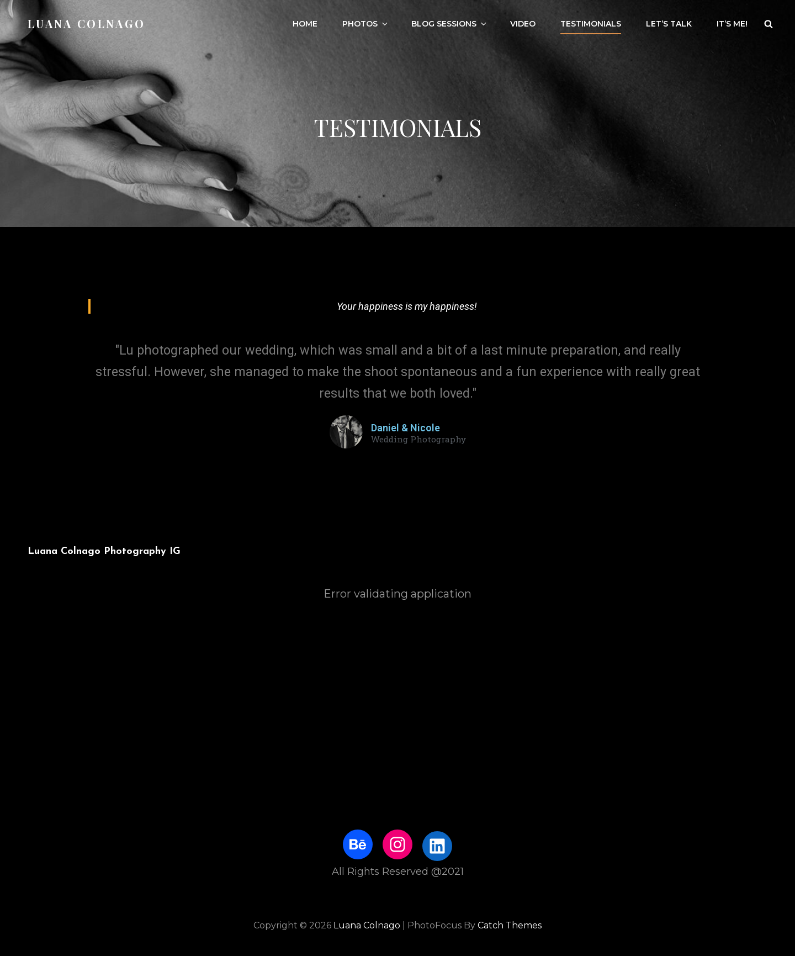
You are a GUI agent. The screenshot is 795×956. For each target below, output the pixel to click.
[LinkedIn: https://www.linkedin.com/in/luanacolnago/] (437, 846)
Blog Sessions (449, 24)
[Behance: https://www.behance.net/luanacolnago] (358, 844)
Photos (365, 24)
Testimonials (590, 24)
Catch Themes (510, 925)
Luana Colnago (86, 23)
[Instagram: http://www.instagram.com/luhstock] (397, 844)
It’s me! (732, 24)
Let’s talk (669, 24)
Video (523, 24)
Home (305, 24)
